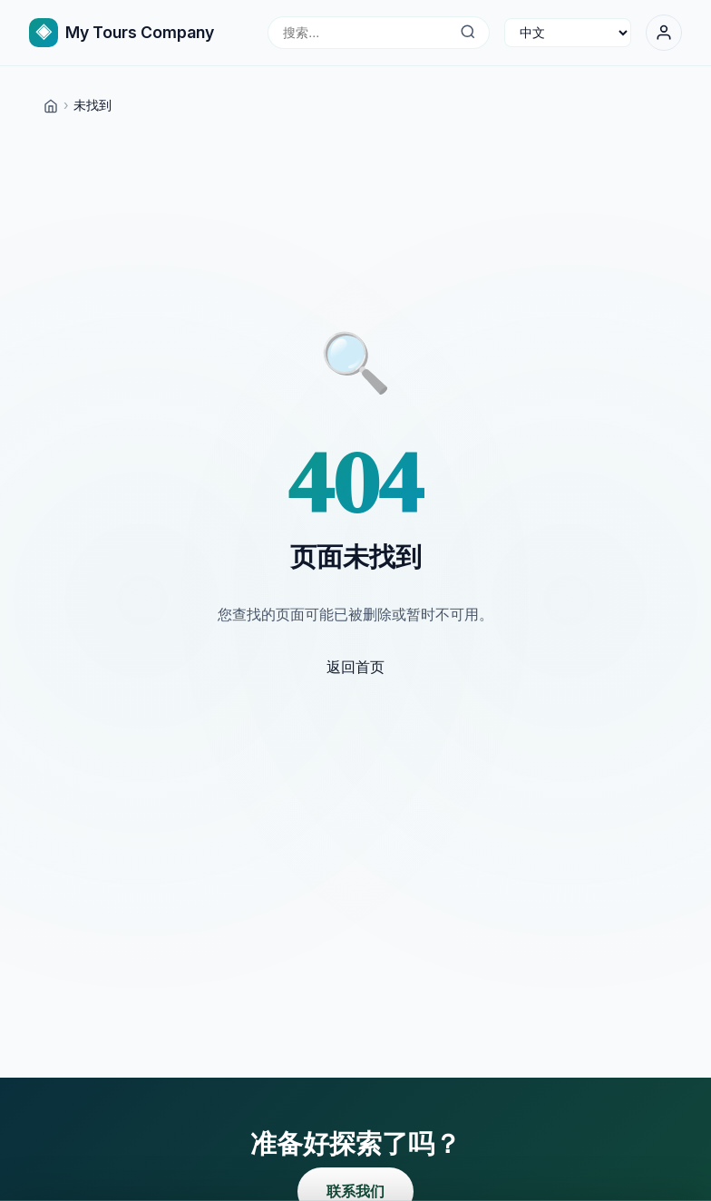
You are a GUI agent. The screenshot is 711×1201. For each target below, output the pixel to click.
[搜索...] (467, 32)
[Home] (51, 104)
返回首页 (355, 667)
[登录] (664, 33)
